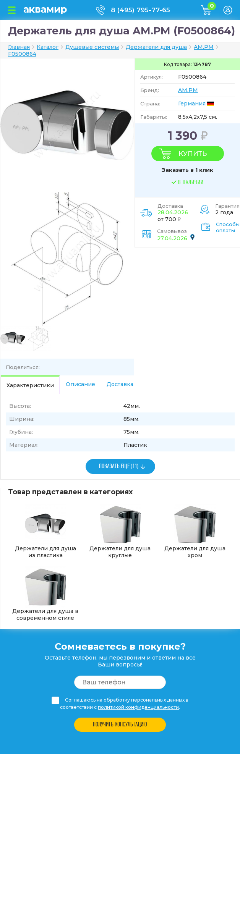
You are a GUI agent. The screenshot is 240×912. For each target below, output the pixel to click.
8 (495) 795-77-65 (140, 10)
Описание (80, 384)
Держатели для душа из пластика (45, 531)
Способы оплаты (228, 227)
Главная (19, 47)
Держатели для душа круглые (120, 531)
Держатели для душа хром (194, 531)
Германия (192, 103)
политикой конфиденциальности (138, 707)
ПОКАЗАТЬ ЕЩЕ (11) (118, 466)
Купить (192, 153)
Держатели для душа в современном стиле (45, 593)
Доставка (120, 384)
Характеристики (30, 385)
